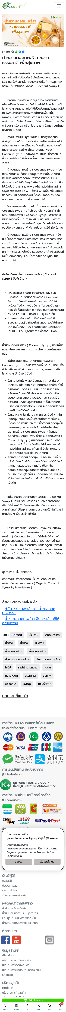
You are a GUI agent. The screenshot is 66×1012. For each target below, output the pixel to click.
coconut (10, 684)
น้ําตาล (9, 643)
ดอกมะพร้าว (52, 635)
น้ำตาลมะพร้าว (37, 651)
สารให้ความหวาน (27, 667)
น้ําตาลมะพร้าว (13, 651)
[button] (5, 1007)
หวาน (48, 667)
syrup (27, 684)
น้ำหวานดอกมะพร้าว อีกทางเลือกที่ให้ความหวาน (30, 621)
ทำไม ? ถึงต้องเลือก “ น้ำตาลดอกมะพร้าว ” (28, 611)
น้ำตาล (24, 643)
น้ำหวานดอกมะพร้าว (48, 659)
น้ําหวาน (33, 635)
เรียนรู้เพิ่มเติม (47, 862)
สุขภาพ (47, 676)
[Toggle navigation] (59, 5)
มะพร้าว (39, 643)
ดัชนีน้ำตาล (44, 684)
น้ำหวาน (17, 635)
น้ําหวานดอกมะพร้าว (17, 659)
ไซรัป (8, 667)
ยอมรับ (19, 862)
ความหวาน (11, 676)
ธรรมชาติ (30, 676)
